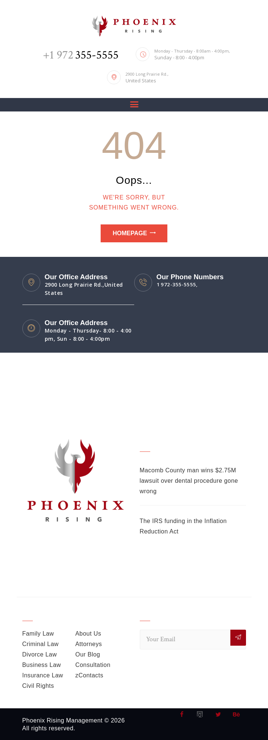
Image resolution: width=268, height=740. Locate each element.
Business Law (42, 665)
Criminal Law (40, 644)
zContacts (89, 675)
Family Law (38, 633)
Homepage (130, 233)
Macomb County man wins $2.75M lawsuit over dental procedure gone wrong (189, 480)
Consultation (93, 665)
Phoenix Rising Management (62, 720)
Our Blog (87, 654)
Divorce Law (39, 654)
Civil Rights (38, 686)
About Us (88, 633)
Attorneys (88, 644)
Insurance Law (43, 675)
